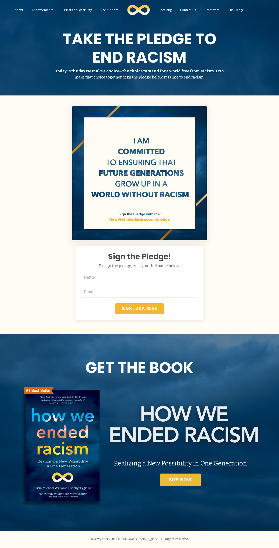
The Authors (109, 10)
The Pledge (236, 10)
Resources (212, 10)
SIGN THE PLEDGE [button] (139, 308)
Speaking (165, 10)
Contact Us (188, 10)
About (19, 10)
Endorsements (42, 10)
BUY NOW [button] (180, 480)
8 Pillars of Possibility (77, 10)
